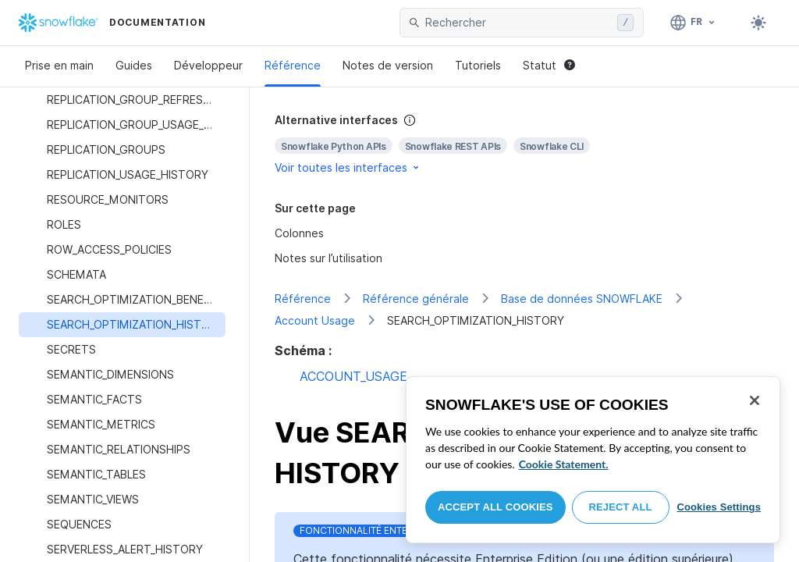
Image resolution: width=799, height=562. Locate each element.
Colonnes (299, 233)
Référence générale (416, 298)
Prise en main (59, 65)
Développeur (208, 65)
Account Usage (315, 320)
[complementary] (524, 144)
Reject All (620, 507)
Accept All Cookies (495, 507)
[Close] (754, 400)
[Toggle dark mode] (758, 22)
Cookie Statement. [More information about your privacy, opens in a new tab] (564, 464)
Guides (133, 65)
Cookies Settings (718, 507)
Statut (549, 65)
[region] (593, 459)
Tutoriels (478, 65)
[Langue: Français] (693, 22)
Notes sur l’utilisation (328, 258)
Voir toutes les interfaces (348, 167)
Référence (293, 65)
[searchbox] (518, 23)
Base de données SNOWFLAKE (581, 298)
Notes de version (388, 65)
